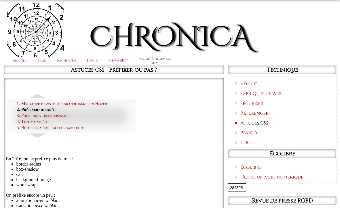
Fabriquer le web (261, 93)
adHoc (248, 84)
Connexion (315, 12)
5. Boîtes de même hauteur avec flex (50, 127)
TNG (245, 143)
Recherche (66, 60)
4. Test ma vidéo (31, 121)
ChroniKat (118, 60)
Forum (92, 60)
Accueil (20, 60)
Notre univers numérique (271, 177)
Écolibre (251, 167)
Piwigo (248, 133)
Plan (42, 60)
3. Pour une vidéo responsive (42, 115)
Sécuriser (251, 103)
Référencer (254, 113)
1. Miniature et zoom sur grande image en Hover (61, 103)
